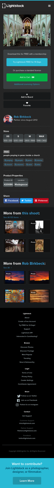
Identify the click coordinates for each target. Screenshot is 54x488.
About (27, 317)
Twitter (26, 200)
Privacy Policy (27, 376)
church (8, 164)
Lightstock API (27, 332)
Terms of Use (27, 372)
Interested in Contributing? (27, 336)
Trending (27, 358)
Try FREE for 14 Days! (27, 325)
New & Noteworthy (27, 362)
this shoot (30, 213)
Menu (49, 5)
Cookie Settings (27, 380)
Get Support (27, 416)
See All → (7, 267)
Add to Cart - (27, 77)
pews (29, 160)
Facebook (11, 200)
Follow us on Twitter (29, 396)
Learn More (27, 481)
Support (27, 329)
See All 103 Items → (12, 217)
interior (38, 160)
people (19, 160)
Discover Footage (27, 351)
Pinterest (41, 200)
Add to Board (27, 95)
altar (37, 164)
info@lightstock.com (27, 423)
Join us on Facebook (29, 400)
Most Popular (27, 354)
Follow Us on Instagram (29, 404)
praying (8, 160)
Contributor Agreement (27, 384)
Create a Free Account (27, 321)
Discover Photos (27, 347)
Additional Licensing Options (27, 84)
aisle (29, 164)
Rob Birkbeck (22, 117)
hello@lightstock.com (27, 438)
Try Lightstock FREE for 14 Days (27, 62)
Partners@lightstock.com (27, 430)
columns (19, 164)
